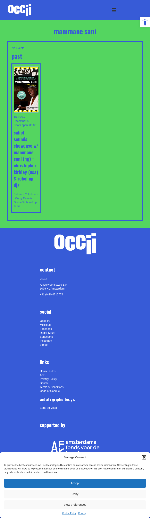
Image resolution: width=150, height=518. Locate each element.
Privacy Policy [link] (48, 379)
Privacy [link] (82, 513)
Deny (74, 493)
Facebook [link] (46, 328)
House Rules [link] (47, 371)
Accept (75, 483)
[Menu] (114, 10)
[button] (144, 457)
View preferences (75, 504)
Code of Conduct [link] (50, 391)
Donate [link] (44, 383)
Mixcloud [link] (45, 324)
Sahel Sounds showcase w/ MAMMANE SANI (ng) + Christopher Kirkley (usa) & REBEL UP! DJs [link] (26, 159)
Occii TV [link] (45, 320)
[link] (145, 22)
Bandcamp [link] (46, 336)
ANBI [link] (43, 375)
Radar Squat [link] (47, 332)
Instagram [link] (46, 340)
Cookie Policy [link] (69, 513)
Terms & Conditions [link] (51, 387)
